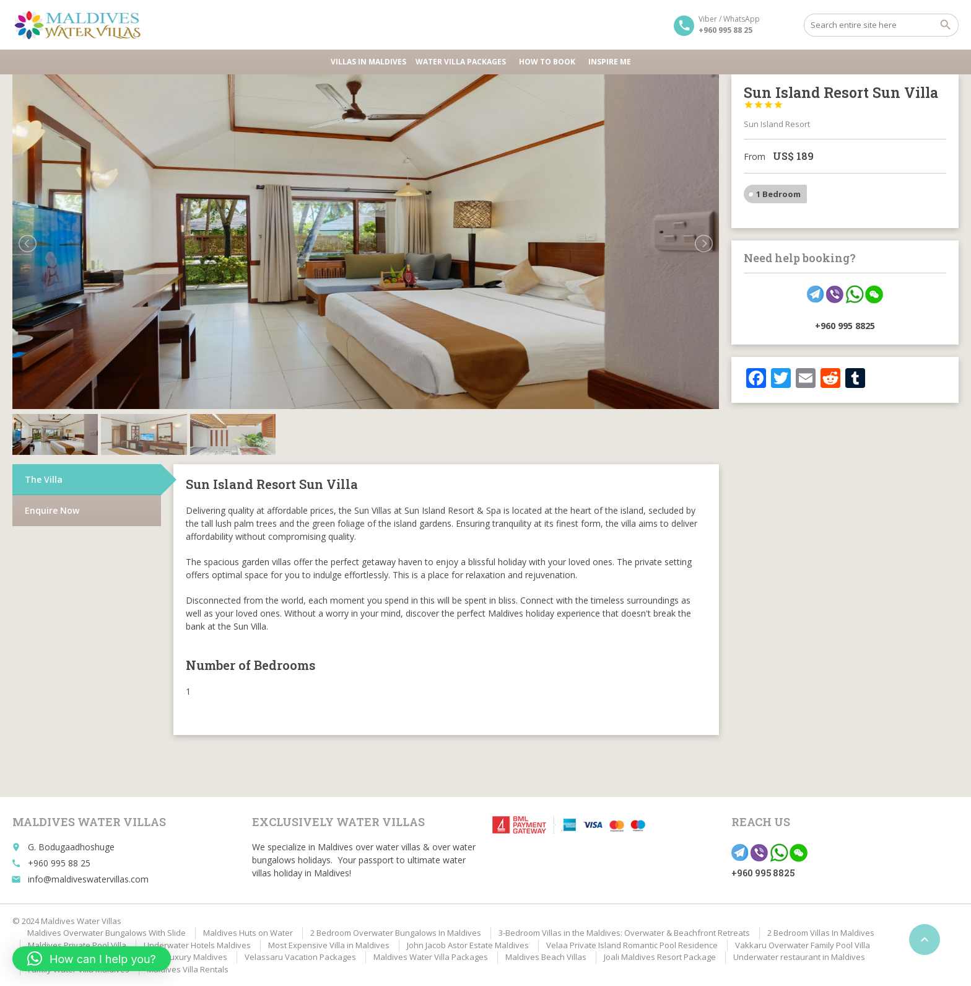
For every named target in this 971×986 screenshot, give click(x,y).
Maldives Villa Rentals (188, 969)
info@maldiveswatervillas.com (88, 879)
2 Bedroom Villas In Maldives (820, 932)
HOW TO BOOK (549, 61)
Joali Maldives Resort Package (660, 956)
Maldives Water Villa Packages (430, 956)
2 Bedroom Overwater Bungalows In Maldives (395, 932)
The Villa (44, 479)
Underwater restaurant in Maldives (799, 956)
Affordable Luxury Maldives (175, 956)
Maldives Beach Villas (545, 956)
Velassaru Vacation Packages (300, 956)
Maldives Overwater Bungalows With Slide (106, 932)
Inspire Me (609, 61)
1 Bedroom (778, 194)
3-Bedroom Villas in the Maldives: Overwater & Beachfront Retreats (624, 932)
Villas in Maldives (368, 61)
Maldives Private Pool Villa (77, 945)
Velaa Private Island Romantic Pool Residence (632, 945)
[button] (91, 958)
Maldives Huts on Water (248, 932)
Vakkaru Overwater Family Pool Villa (802, 945)
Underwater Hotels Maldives (197, 945)
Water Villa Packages (463, 61)
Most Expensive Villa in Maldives (329, 945)
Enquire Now (52, 510)
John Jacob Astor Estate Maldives (468, 945)
